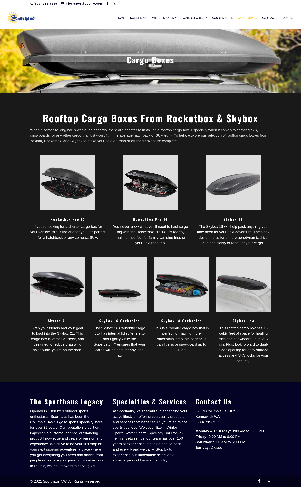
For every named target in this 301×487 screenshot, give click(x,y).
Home (121, 18)
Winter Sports (163, 18)
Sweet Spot (138, 18)
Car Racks (269, 18)
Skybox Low (243, 320)
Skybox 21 (57, 320)
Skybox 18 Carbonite (181, 320)
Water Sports (193, 18)
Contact (289, 18)
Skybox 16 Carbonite (119, 320)
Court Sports (222, 18)
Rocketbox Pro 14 (150, 219)
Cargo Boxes (247, 18)
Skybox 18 (233, 219)
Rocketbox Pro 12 (67, 219)
